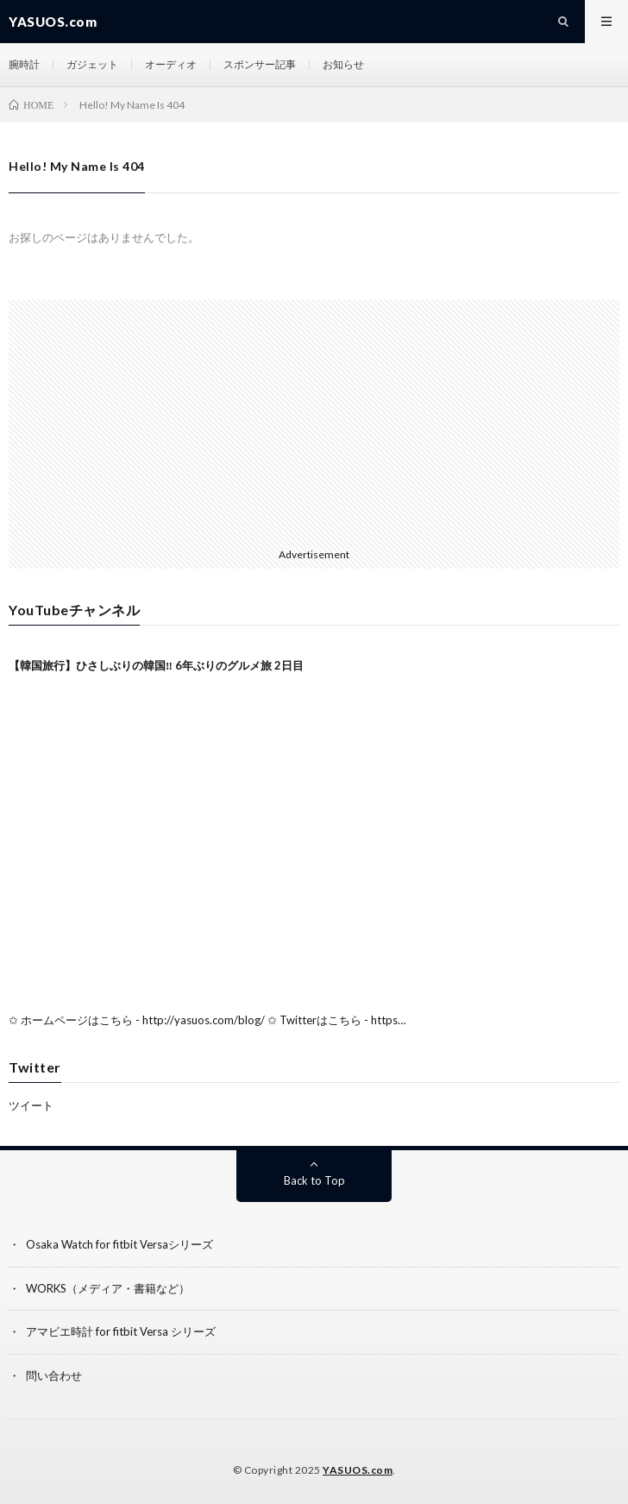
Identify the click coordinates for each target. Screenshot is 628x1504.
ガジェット (92, 64)
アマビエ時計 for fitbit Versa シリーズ (121, 1331)
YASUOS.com (357, 1469)
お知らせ (343, 64)
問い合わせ (54, 1375)
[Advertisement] (314, 420)
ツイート (31, 1105)
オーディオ (171, 64)
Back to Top (314, 1180)
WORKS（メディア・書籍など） (108, 1288)
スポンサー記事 (259, 64)
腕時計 (24, 64)
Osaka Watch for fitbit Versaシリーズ (119, 1244)
